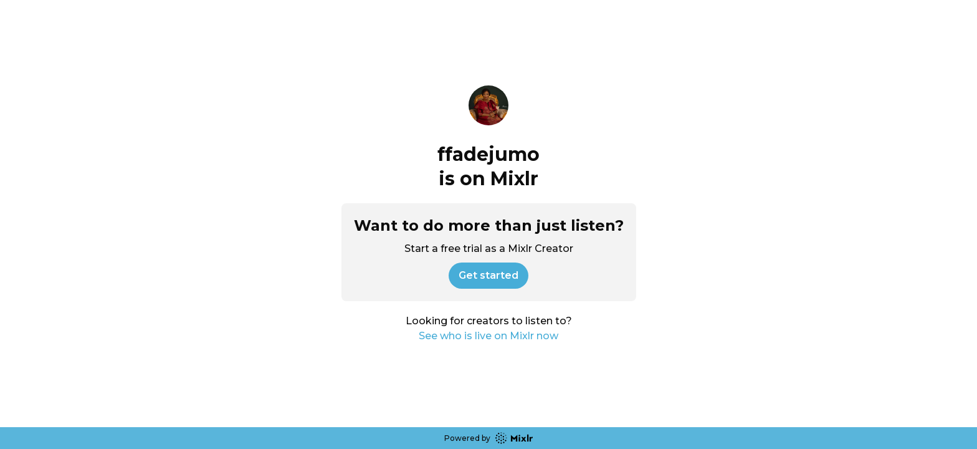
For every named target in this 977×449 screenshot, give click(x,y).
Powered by (488, 438)
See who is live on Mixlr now (488, 336)
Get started (488, 275)
